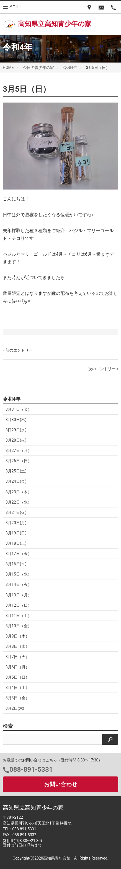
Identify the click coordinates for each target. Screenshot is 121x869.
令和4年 (70, 67)
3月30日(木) (16, 419)
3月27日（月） (19, 450)
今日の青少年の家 (38, 67)
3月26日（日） (19, 461)
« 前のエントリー (18, 350)
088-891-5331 (31, 769)
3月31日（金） (19, 409)
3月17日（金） (19, 553)
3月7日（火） (17, 656)
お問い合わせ (60, 784)
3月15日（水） (19, 574)
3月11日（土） (19, 615)
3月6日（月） (17, 667)
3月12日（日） (19, 605)
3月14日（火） (19, 584)
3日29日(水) (16, 430)
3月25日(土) (16, 471)
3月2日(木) (15, 708)
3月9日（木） (17, 636)
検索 (8, 726)
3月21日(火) (16, 512)
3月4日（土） (17, 687)
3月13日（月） (19, 595)
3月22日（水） (19, 502)
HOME (8, 67)
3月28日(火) (16, 440)
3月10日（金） (19, 626)
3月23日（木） (19, 492)
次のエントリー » (103, 369)
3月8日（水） (17, 646)
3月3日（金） (17, 698)
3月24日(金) (16, 481)
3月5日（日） (17, 677)
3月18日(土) (16, 543)
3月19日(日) (16, 533)
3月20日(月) (16, 523)
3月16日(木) (16, 564)
